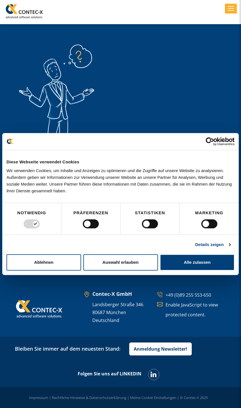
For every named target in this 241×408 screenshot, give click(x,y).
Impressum (38, 397)
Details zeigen (209, 244)
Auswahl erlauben (120, 262)
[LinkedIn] (153, 374)
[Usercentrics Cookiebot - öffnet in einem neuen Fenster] (210, 141)
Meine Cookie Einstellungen (153, 397)
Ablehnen (43, 262)
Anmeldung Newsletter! (160, 349)
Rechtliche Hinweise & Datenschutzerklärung (89, 397)
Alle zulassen (197, 262)
